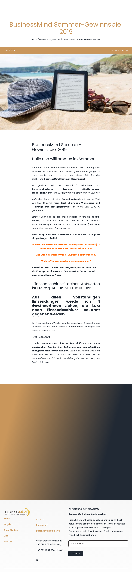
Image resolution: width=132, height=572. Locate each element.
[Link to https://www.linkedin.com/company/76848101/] (49, 560)
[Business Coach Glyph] (17, 508)
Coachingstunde (71, 199)
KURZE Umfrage (63, 267)
